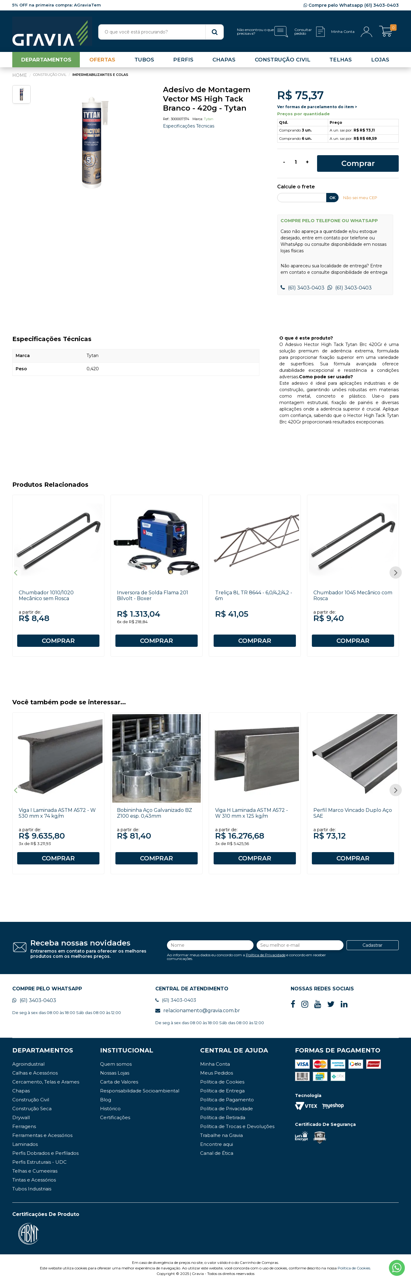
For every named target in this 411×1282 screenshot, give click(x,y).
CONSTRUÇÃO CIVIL (282, 60)
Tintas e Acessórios (34, 1180)
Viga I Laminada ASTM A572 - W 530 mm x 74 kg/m (57, 813)
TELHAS (340, 60)
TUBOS (144, 60)
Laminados (25, 1144)
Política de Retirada (222, 1117)
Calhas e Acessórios (35, 1073)
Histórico (110, 1108)
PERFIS (183, 60)
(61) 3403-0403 (302, 288)
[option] (92, 143)
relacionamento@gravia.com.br (197, 1010)
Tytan (208, 119)
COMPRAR (58, 640)
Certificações (115, 1117)
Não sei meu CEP (360, 197)
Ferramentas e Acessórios (42, 1135)
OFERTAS (102, 60)
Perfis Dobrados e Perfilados (45, 1153)
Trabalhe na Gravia (221, 1135)
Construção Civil (30, 1100)
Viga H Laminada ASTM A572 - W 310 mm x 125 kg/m (251, 813)
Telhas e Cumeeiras (34, 1171)
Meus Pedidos (216, 1073)
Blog (105, 1100)
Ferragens (24, 1126)
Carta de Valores (119, 1082)
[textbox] (161, 32)
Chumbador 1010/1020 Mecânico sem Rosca (46, 595)
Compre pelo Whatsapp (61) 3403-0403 (351, 5)
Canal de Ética (216, 1153)
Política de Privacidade (265, 955)
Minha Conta (215, 1064)
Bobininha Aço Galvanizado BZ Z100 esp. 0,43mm (154, 813)
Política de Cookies (222, 1082)
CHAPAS (223, 60)
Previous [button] (15, 572)
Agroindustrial (28, 1064)
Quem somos (116, 1064)
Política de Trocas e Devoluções (237, 1126)
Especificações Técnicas (188, 126)
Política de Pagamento (227, 1100)
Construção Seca (32, 1108)
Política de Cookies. (354, 1268)
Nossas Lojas (114, 1073)
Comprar (358, 163)
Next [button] (396, 572)
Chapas (21, 1091)
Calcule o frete (296, 187)
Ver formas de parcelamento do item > (317, 106)
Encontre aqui (216, 1144)
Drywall (21, 1117)
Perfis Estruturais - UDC (39, 1162)
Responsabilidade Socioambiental (139, 1091)
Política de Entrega (222, 1091)
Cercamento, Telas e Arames (45, 1082)
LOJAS (380, 60)
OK (332, 197)
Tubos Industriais (31, 1189)
